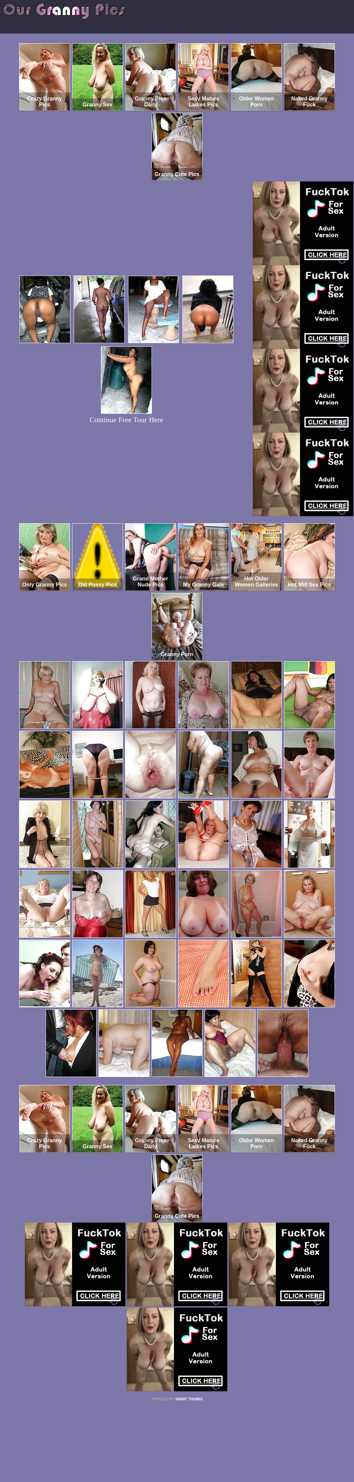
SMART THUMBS (188, 1399)
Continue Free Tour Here (126, 419)
